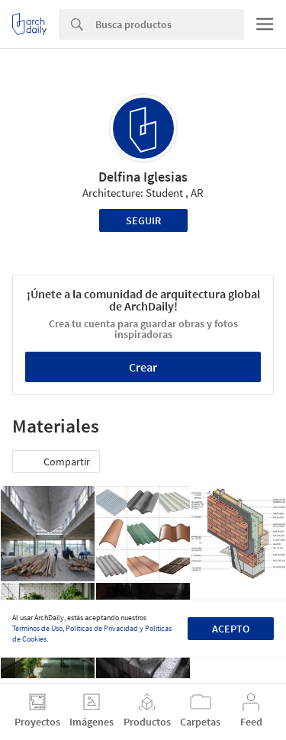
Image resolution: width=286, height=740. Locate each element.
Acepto (230, 628)
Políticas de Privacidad (102, 628)
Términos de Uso (37, 628)
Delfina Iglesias (143, 176)
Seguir (143, 220)
